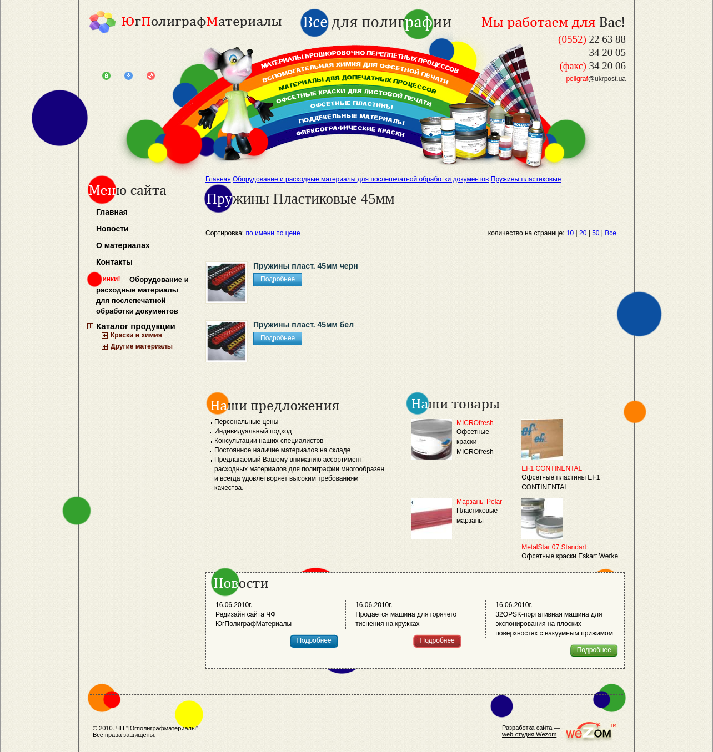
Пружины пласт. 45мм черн (305, 265)
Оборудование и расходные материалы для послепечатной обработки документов (142, 295)
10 (570, 233)
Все (610, 233)
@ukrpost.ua (596, 79)
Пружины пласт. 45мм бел (303, 324)
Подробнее (277, 279)
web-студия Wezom (529, 734)
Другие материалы (142, 346)
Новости (112, 228)
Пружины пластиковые (526, 179)
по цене (288, 233)
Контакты (114, 262)
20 (582, 233)
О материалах (123, 245)
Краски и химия (136, 335)
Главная (112, 212)
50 (595, 233)
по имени (260, 233)
